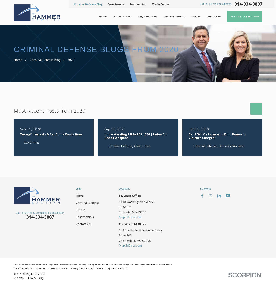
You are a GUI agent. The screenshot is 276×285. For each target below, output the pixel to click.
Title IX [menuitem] (196, 16)
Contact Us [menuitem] (214, 16)
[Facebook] (202, 196)
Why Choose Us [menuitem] (147, 16)
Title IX (81, 210)
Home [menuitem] (103, 16)
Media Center (161, 4)
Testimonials (138, 4)
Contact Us (83, 224)
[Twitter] (211, 196)
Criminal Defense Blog (88, 4)
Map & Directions (130, 217)
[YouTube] (228, 196)
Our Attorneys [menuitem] (122, 16)
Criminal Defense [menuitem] (174, 16)
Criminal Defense (87, 203)
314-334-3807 (248, 4)
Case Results (116, 4)
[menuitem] (19, 278)
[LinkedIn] (219, 196)
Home (80, 196)
